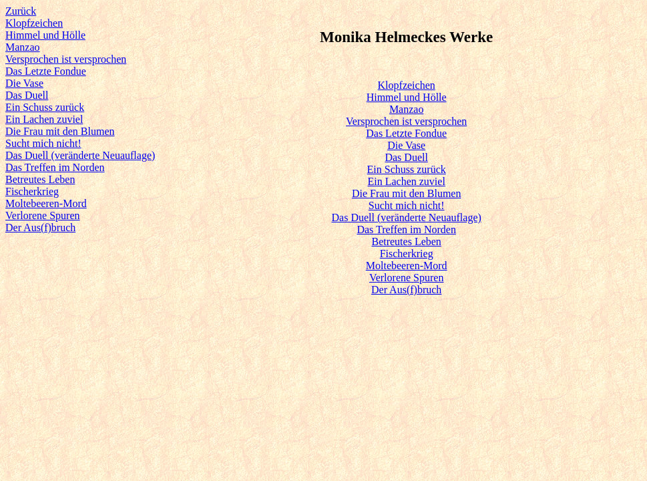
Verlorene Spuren (42, 215)
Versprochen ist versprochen (65, 59)
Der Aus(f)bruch (40, 227)
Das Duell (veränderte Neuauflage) (80, 155)
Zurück (20, 11)
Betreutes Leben (40, 179)
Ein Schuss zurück (44, 107)
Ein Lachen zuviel (44, 119)
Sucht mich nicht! (43, 143)
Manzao (22, 47)
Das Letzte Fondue (45, 71)
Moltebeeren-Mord (46, 203)
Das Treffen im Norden (55, 167)
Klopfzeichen (34, 23)
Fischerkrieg (32, 191)
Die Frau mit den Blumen (60, 131)
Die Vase (24, 83)
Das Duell (26, 95)
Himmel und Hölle (45, 35)
